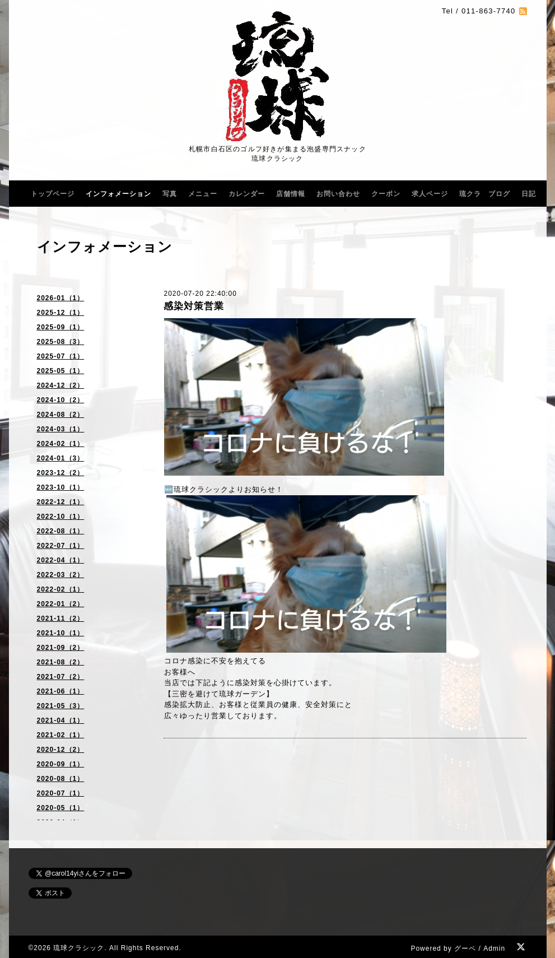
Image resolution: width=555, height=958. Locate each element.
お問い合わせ (338, 194)
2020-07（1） (61, 793)
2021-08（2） (61, 662)
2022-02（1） (61, 589)
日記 (528, 194)
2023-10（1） (61, 487)
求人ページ (430, 194)
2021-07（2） (61, 677)
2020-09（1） (61, 764)
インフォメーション (118, 194)
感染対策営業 (194, 306)
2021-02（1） (61, 735)
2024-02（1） (61, 444)
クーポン (385, 194)
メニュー (202, 194)
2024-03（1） (61, 429)
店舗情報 (290, 194)
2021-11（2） (61, 618)
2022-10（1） (61, 516)
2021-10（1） (61, 633)
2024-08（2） (61, 414)
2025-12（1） (61, 313)
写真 (169, 194)
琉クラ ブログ (484, 194)
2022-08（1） (61, 531)
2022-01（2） (61, 604)
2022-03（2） (61, 575)
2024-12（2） (61, 385)
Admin (494, 948)
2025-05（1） (61, 371)
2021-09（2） (61, 648)
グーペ (465, 948)
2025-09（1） (61, 327)
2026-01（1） (61, 298)
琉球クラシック (78, 948)
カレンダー (246, 194)
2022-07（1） (61, 546)
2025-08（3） (61, 342)
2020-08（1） (61, 779)
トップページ (52, 194)
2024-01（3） (61, 458)
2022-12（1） (61, 502)
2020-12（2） (61, 750)
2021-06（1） (61, 691)
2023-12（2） (61, 473)
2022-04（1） (61, 560)
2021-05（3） (61, 706)
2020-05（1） (61, 808)
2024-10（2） (61, 400)
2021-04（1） (61, 720)
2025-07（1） (61, 356)
